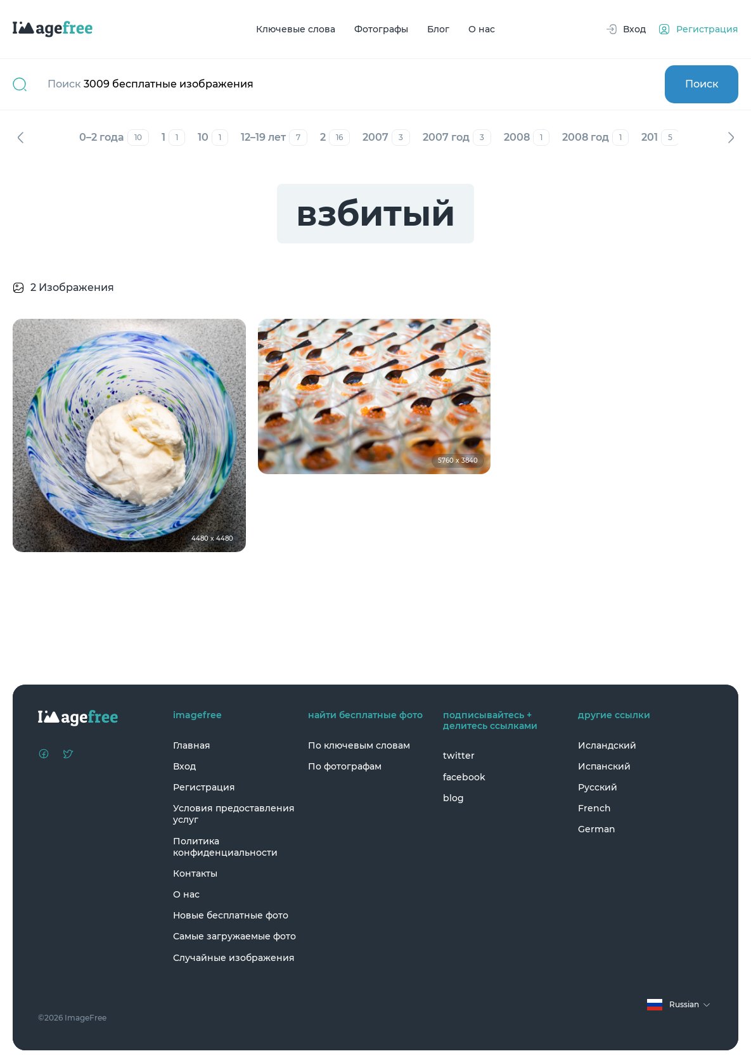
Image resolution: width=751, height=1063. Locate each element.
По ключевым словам (359, 745)
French (594, 808)
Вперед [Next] (730, 137)
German (596, 829)
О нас (481, 29)
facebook (464, 777)
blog (453, 798)
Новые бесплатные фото (230, 915)
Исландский (607, 745)
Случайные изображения (234, 957)
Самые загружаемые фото (234, 936)
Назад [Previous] (20, 137)
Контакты (195, 873)
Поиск (702, 84)
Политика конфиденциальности (225, 846)
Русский (597, 787)
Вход (184, 766)
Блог (438, 29)
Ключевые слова (295, 29)
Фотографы (381, 29)
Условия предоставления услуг (234, 813)
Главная (191, 745)
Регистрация (204, 787)
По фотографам (345, 766)
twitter (459, 755)
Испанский (604, 766)
